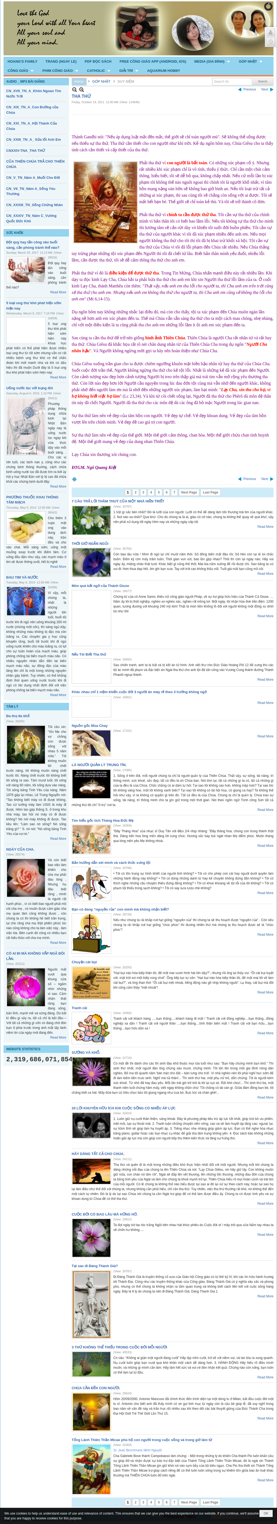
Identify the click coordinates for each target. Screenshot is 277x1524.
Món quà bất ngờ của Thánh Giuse (100, 586)
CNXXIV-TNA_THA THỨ (25, 151)
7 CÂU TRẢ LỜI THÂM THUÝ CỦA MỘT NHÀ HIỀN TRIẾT (118, 501)
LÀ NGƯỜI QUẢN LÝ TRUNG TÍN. (99, 765)
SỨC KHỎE (14, 233)
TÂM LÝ (12, 707)
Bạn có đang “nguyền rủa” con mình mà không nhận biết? (120, 909)
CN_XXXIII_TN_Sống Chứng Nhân (34, 205)
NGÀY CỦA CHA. (20, 849)
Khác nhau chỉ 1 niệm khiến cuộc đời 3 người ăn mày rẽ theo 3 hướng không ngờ (139, 692)
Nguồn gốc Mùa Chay (90, 726)
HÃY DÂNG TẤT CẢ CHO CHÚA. (98, 1154)
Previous (249, 89)
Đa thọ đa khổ (17, 716)
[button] (212, 61)
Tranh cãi (79, 1008)
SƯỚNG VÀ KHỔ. (86, 1052)
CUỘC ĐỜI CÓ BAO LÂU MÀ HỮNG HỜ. (105, 1214)
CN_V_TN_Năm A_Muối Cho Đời (33, 178)
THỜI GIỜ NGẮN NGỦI (90, 544)
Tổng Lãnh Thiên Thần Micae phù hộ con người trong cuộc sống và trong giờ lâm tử (142, 1440)
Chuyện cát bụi (84, 962)
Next (264, 89)
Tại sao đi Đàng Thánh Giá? (95, 1266)
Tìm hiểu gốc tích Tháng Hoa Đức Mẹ (102, 820)
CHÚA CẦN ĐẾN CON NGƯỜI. (96, 1388)
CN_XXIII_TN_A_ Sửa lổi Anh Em (33, 139)
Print (74, 479)
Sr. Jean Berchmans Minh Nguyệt (137, 1450)
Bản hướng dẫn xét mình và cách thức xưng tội (111, 863)
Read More (58, 292)
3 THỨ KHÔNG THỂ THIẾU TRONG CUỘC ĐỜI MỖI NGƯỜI (119, 1347)
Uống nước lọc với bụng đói (29, 388)
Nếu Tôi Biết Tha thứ (89, 654)
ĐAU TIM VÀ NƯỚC (22, 577)
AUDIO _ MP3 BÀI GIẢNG (25, 81)
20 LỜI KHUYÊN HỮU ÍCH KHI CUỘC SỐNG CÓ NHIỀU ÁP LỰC (124, 1108)
